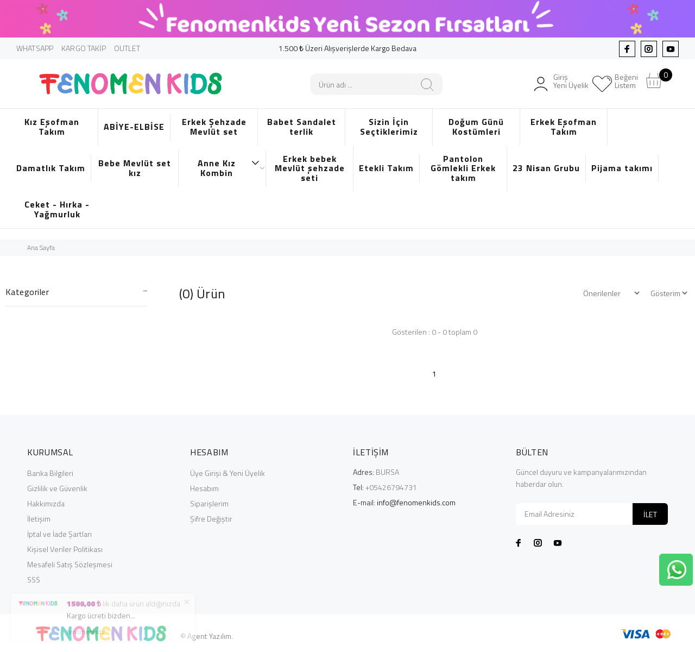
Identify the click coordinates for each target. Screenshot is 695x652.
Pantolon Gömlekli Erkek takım (463, 168)
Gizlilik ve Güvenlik (57, 488)
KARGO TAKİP (83, 48)
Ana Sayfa (41, 247)
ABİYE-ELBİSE (134, 126)
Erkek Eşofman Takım (563, 126)
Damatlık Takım (50, 167)
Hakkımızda (46, 503)
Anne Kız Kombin (229, 167)
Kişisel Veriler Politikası (65, 549)
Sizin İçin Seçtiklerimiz (389, 126)
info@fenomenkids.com (416, 502)
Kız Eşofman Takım (51, 126)
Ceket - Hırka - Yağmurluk (57, 209)
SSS (33, 579)
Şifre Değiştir (211, 518)
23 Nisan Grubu (546, 167)
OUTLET (127, 48)
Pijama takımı (622, 167)
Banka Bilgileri (50, 473)
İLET (650, 514)
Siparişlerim (209, 503)
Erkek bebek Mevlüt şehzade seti (310, 168)
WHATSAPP (34, 48)
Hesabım (204, 488)
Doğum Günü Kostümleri (476, 126)
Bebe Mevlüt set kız (134, 167)
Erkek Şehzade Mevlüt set (214, 126)
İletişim (38, 518)
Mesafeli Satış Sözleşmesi (69, 564)
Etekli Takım (386, 167)
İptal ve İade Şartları (59, 534)
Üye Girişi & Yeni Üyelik (227, 473)
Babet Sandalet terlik (301, 126)
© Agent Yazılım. (206, 636)
